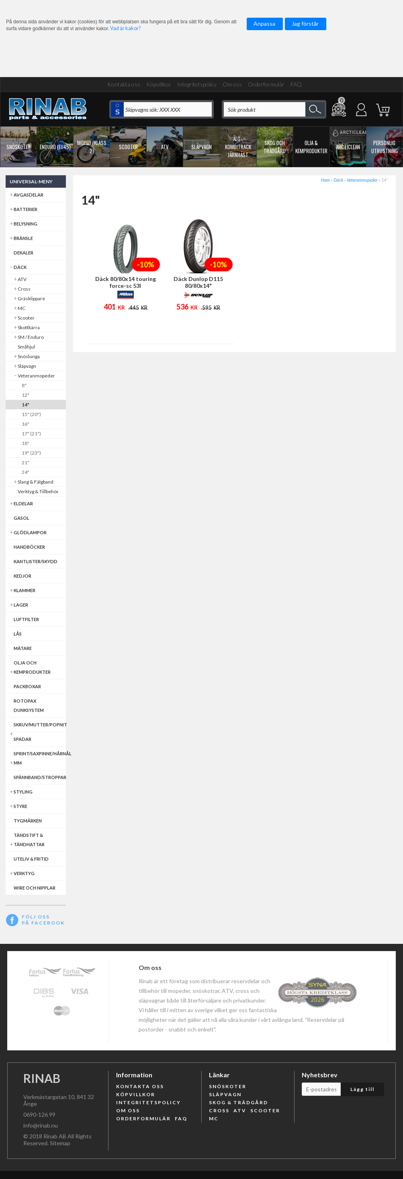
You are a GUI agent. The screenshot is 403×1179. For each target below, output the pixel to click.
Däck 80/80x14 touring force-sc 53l (125, 282)
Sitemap (60, 1143)
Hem (325, 179)
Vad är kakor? (125, 28)
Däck (338, 179)
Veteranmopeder (362, 179)
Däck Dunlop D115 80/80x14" (198, 282)
